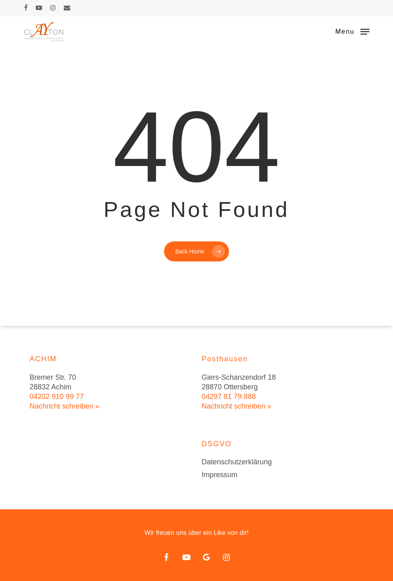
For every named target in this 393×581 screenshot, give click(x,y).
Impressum (219, 475)
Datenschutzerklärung (237, 462)
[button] (352, 31)
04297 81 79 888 (229, 397)
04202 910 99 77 (57, 397)
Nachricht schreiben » (64, 406)
